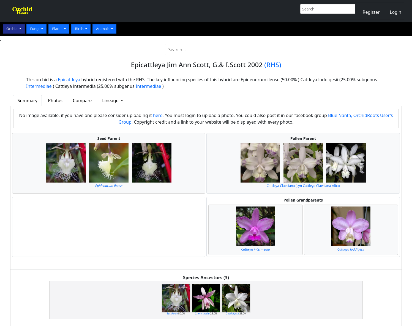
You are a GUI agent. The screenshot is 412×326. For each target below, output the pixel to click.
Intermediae (39, 86)
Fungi (35, 28)
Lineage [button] (110, 100)
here (157, 115)
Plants (57, 28)
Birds (79, 28)
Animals (103, 28)
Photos (55, 100)
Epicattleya (69, 80)
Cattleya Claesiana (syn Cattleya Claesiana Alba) (303, 185)
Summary (27, 100)
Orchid (12, 28)
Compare (82, 100)
